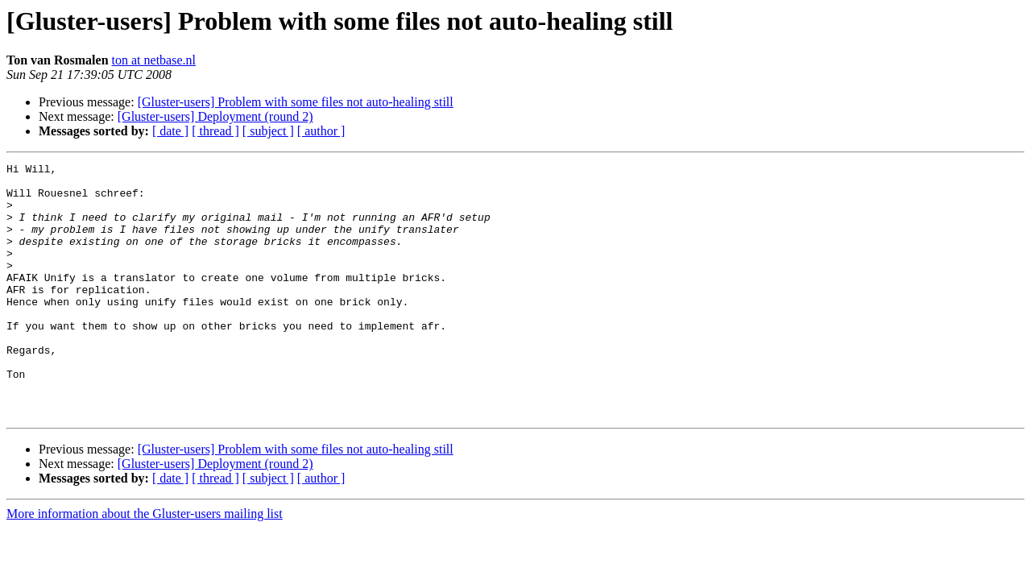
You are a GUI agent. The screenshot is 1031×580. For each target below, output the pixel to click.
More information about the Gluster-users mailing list (144, 564)
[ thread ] (215, 131)
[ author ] (321, 131)
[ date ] (170, 131)
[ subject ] (268, 131)
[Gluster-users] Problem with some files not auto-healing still (295, 102)
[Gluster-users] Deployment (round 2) (215, 116)
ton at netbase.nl (154, 60)
